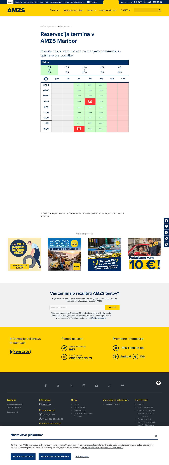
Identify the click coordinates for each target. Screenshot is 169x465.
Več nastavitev (82, 456)
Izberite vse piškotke (23, 456)
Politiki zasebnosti (98, 318)
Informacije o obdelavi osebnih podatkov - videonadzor (147, 413)
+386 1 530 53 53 (55, 419)
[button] (159, 10)
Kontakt (11, 400)
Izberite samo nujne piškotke (55, 456)
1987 (53, 415)
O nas (74, 400)
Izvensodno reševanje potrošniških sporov (147, 423)
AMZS (76, 404)
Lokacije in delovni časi (83, 413)
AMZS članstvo (80, 407)
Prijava (112, 307)
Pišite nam (78, 416)
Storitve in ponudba (49, 27)
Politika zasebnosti (145, 407)
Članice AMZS (79, 410)
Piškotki (141, 404)
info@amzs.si (12, 412)
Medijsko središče (113, 404)
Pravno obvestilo (144, 419)
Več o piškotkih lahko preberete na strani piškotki (102, 447)
